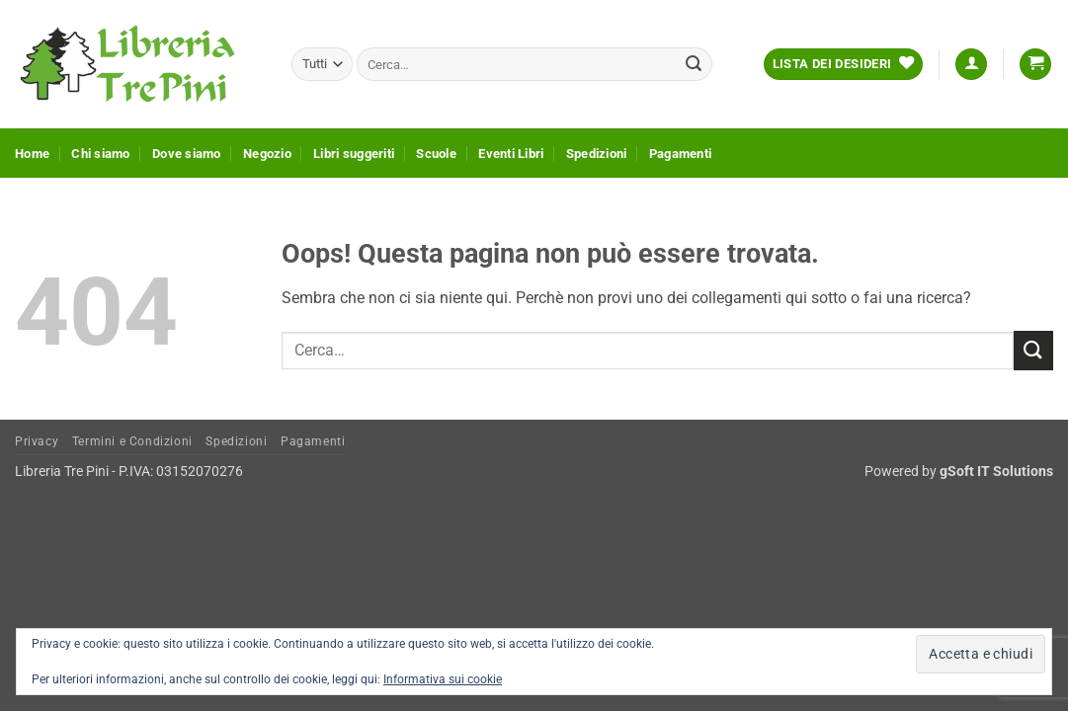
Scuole (436, 153)
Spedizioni (596, 153)
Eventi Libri (510, 153)
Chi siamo (100, 153)
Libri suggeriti (353, 153)
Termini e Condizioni (132, 441)
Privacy (36, 441)
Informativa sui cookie (442, 679)
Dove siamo (186, 153)
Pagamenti (680, 153)
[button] (971, 64)
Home (32, 153)
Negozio (267, 153)
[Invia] (693, 64)
